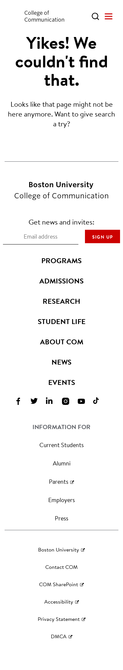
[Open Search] (95, 16)
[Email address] (40, 236)
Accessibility (58, 601)
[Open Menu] (108, 16)
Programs (61, 260)
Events (61, 382)
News (61, 362)
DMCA (59, 636)
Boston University (58, 549)
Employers (61, 500)
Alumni (62, 463)
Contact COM (61, 566)
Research (61, 301)
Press (61, 518)
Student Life (62, 321)
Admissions (61, 281)
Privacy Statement (59, 618)
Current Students (61, 445)
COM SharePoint (58, 584)
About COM (61, 342)
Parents (58, 481)
